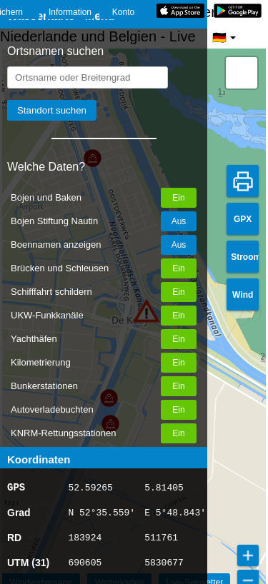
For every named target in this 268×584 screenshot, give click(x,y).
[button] (241, 73)
